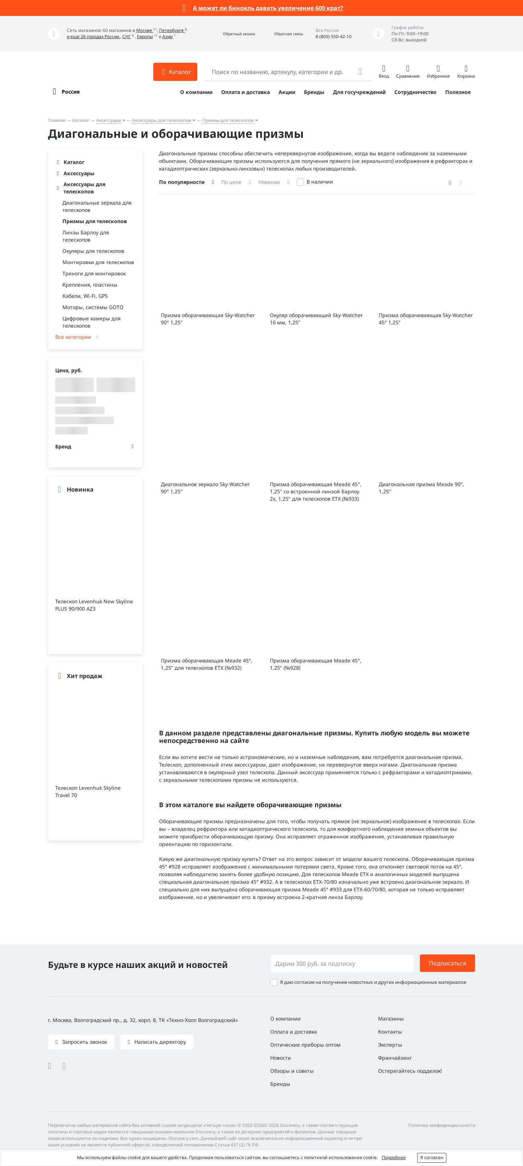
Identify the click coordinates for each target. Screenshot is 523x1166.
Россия (71, 91)
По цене (231, 181)
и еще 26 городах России (93, 36)
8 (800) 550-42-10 (334, 36)
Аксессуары (108, 120)
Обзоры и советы (292, 1070)
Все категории (73, 336)
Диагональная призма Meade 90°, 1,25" (421, 488)
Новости (280, 1057)
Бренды (314, 92)
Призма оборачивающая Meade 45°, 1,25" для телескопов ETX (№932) (206, 664)
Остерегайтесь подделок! (410, 1070)
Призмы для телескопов (228, 120)
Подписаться (447, 963)
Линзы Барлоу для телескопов (85, 236)
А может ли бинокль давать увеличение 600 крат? (268, 8)
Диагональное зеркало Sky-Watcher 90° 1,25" (205, 488)
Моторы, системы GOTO (92, 307)
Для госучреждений (359, 92)
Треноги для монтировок (94, 273)
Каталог (80, 120)
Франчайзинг (395, 1057)
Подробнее (394, 1157)
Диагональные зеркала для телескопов (96, 206)
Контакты (390, 1031)
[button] (231, 34)
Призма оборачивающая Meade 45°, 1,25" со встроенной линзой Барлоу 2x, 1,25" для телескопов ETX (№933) (315, 491)
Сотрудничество (415, 92)
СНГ (126, 36)
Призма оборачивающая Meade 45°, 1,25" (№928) (315, 664)
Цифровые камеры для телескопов (91, 322)
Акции (287, 92)
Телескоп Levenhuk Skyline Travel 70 (88, 791)
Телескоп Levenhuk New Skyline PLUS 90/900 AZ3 (94, 605)
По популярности (181, 181)
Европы (145, 36)
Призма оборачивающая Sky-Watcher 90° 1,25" (208, 319)
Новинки (269, 181)
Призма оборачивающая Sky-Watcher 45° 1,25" (426, 319)
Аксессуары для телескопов (161, 120)
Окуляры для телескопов (93, 250)
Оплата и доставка (245, 92)
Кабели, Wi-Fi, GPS (85, 295)
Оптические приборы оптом (305, 1044)
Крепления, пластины (89, 284)
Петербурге (172, 30)
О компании (196, 92)
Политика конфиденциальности (441, 1125)
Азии (167, 36)
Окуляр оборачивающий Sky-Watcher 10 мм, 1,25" (316, 319)
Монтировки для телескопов (98, 262)
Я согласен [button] (431, 1157)
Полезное (458, 92)
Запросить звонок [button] (84, 1041)
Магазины (391, 1018)
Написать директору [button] (159, 1041)
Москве (144, 30)
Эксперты (390, 1044)
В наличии (320, 181)
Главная (56, 120)
